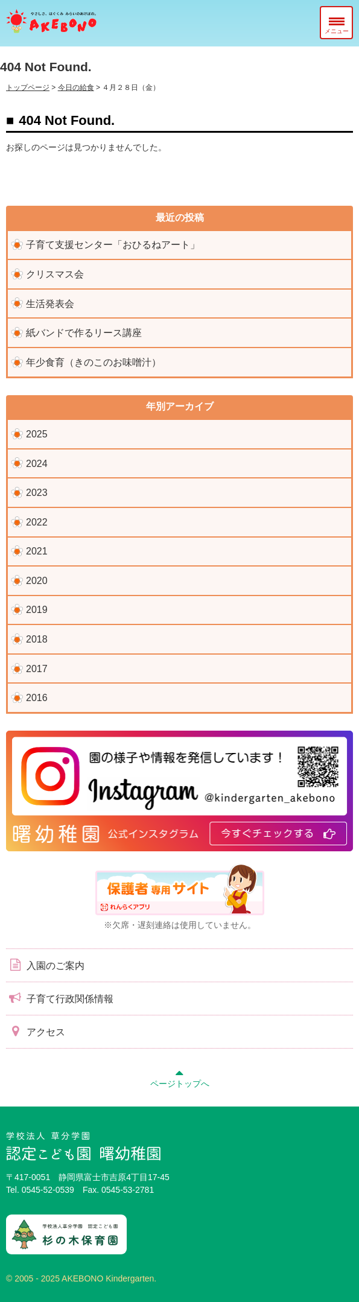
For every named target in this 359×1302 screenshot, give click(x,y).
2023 (37, 492)
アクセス (35, 1031)
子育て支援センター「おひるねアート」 (113, 245)
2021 (37, 551)
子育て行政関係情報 (59, 998)
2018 (37, 639)
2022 (37, 522)
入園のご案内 (45, 965)
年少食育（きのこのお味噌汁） (93, 362)
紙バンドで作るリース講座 (84, 333)
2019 (37, 610)
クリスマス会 (55, 274)
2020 (37, 581)
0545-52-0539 (48, 1190)
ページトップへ (179, 1076)
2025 (37, 434)
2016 (37, 698)
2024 (37, 464)
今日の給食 (76, 87)
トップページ (27, 87)
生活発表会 (50, 304)
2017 (37, 669)
